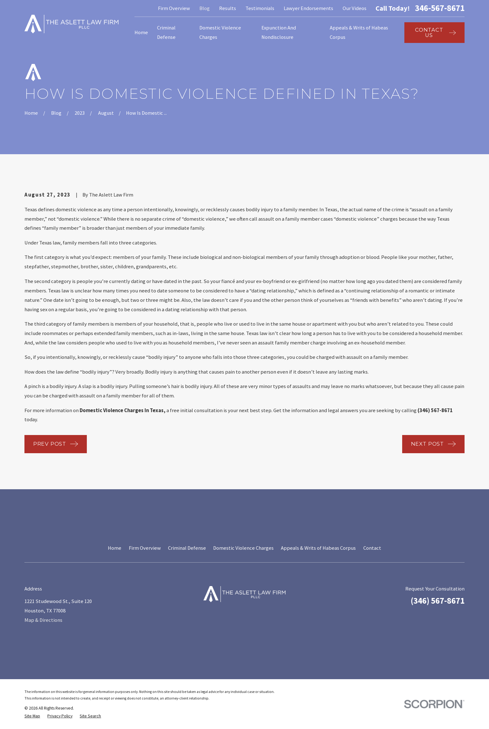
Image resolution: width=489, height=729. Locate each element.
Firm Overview (174, 8)
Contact (372, 548)
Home (114, 548)
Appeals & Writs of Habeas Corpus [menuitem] (359, 32)
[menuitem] (32, 716)
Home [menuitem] (141, 32)
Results (227, 8)
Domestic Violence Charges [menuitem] (220, 32)
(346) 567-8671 (438, 600)
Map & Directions (43, 620)
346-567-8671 (440, 8)
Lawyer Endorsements (308, 8)
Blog (204, 8)
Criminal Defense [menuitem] (166, 32)
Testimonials (259, 8)
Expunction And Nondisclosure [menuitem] (278, 32)
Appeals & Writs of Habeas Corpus (318, 548)
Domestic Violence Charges (243, 548)
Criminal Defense (187, 548)
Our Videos (354, 8)
